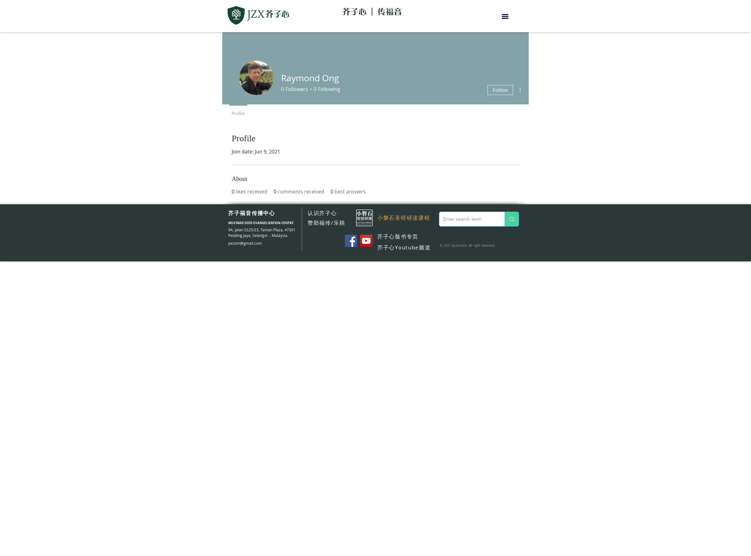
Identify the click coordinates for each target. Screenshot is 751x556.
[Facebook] (351, 241)
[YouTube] (366, 241)
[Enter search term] (467, 219)
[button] (505, 16)
